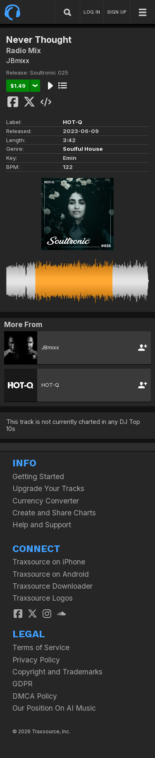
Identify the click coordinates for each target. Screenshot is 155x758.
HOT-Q (72, 122)
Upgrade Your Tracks (48, 488)
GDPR (22, 683)
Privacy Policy (36, 659)
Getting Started (38, 476)
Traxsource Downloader (52, 586)
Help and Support (41, 524)
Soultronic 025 (49, 72)
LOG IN (91, 12)
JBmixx (17, 60)
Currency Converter (45, 500)
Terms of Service (40, 647)
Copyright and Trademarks (57, 671)
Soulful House (83, 148)
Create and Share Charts (54, 512)
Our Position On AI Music (54, 708)
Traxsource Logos (42, 598)
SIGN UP (116, 12)
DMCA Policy (34, 696)
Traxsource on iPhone (48, 561)
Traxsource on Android (50, 574)
